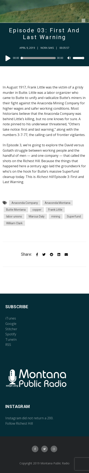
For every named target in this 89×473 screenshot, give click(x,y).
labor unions (14, 216)
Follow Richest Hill (19, 423)
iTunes (10, 318)
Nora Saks (47, 48)
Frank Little (55, 209)
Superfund (74, 216)
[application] (44, 58)
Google (10, 323)
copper (36, 209)
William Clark (14, 223)
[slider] (38, 58)
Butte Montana (16, 209)
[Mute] (69, 58)
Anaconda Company (24, 203)
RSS (8, 344)
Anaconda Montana (57, 203)
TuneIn (11, 339)
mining (55, 216)
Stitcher (11, 329)
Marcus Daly (36, 216)
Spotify (10, 334)
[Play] (8, 58)
